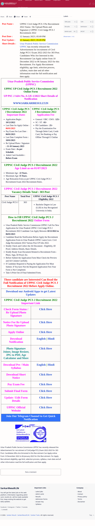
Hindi (51, 338)
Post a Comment (30, 472)
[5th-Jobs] (71, 27)
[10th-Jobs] (71, 22)
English (41, 338)
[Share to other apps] (30, 17)
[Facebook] (3, 507)
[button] (89, 3)
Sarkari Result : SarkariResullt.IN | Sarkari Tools (23, 515)
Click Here (45, 309)
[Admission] (87, 27)
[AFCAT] (87, 31)
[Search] (93, 3)
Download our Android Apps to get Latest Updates (31, 293)
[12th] (87, 22)
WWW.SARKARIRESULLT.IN (30, 103)
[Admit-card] (71, 31)
